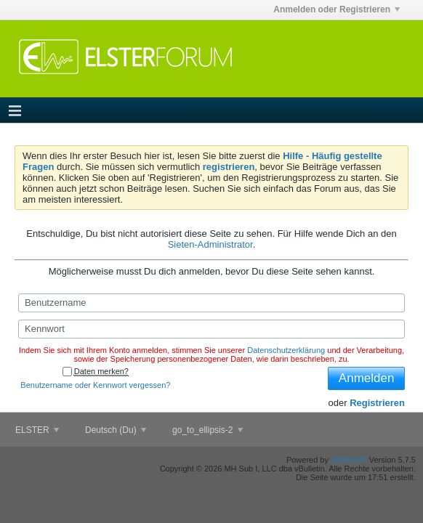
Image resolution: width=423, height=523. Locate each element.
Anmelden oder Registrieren (336, 9)
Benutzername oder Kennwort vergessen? (95, 385)
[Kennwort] (211, 329)
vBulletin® (349, 459)
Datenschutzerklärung (286, 350)
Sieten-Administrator (210, 244)
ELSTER (37, 430)
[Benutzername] (211, 302)
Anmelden (367, 378)
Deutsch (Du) (115, 430)
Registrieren (377, 402)
